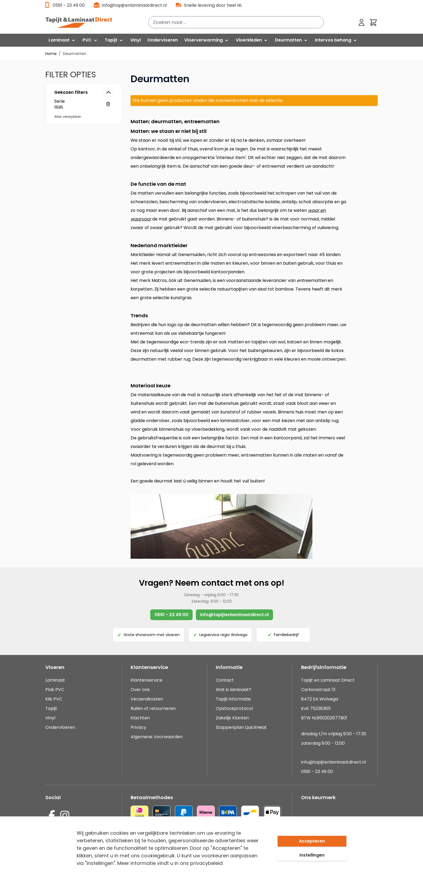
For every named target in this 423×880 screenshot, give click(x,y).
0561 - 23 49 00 (69, 5)
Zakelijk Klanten (232, 718)
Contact (225, 680)
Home (51, 53)
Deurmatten (74, 53)
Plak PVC (54, 689)
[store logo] (81, 22)
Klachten (140, 718)
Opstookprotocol (234, 708)
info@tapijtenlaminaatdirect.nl (134, 5)
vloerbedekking (208, 429)
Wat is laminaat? (234, 689)
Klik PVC (53, 699)
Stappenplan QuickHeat (241, 727)
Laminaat (55, 680)
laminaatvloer (235, 420)
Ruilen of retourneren (153, 708)
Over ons (140, 689)
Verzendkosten (147, 699)
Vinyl (50, 718)
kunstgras (181, 298)
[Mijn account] (361, 22)
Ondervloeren (60, 727)
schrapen (286, 193)
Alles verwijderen (67, 116)
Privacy (138, 727)
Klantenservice (146, 680)
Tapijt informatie (233, 699)
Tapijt (51, 708)
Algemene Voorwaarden (157, 737)
